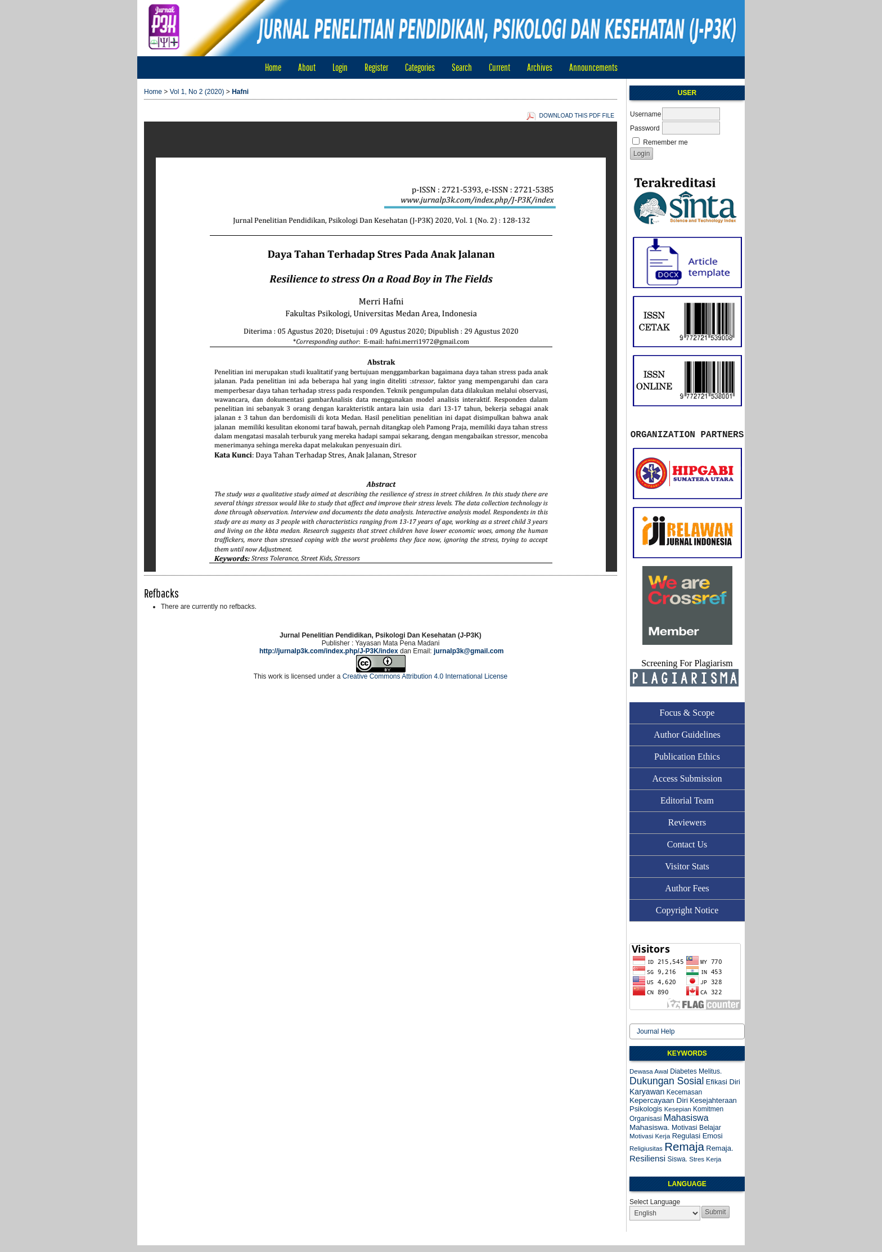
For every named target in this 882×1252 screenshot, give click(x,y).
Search (462, 67)
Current (499, 67)
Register (376, 67)
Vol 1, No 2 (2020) (197, 92)
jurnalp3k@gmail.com (468, 651)
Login (340, 67)
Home (273, 67)
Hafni (240, 92)
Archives (539, 67)
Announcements (593, 67)
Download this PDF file (576, 116)
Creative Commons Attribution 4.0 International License (425, 676)
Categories (420, 67)
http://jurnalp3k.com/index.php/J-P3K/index (328, 651)
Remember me (665, 142)
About (307, 67)
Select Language (654, 1202)
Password (645, 128)
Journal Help (655, 1031)
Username (645, 114)
